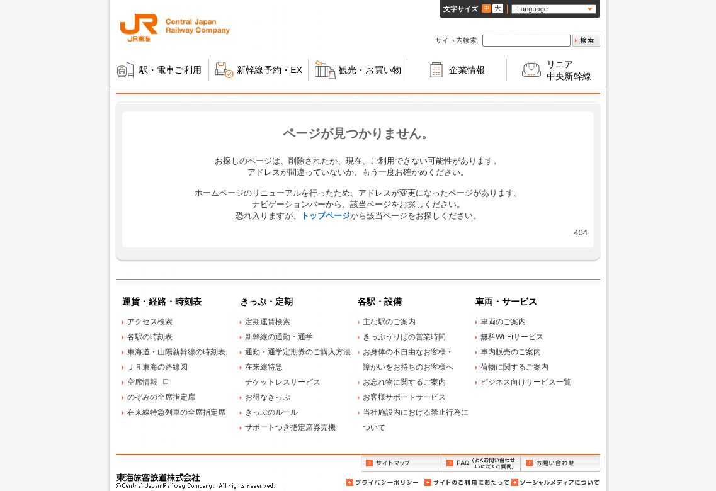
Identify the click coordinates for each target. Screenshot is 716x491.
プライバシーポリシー (383, 482)
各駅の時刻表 (150, 336)
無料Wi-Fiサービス (511, 336)
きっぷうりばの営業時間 (404, 336)
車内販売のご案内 (510, 351)
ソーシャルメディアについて (554, 482)
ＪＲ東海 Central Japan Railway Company (175, 28)
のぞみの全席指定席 (161, 397)
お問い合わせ (560, 463)
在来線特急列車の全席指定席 (176, 412)
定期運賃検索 (267, 321)
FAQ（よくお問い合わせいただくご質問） (481, 463)
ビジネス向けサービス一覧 (525, 382)
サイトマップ (401, 463)
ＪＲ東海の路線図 (157, 367)
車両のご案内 (503, 321)
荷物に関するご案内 (514, 367)
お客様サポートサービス (404, 397)
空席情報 (142, 382)
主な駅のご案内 (389, 321)
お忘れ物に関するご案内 (404, 382)
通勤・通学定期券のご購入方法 (298, 351)
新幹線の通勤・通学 (279, 336)
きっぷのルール (271, 412)
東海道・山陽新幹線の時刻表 (176, 351)
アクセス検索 (150, 321)
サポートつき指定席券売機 (290, 427)
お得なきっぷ (267, 397)
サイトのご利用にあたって (466, 482)
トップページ (325, 215)
